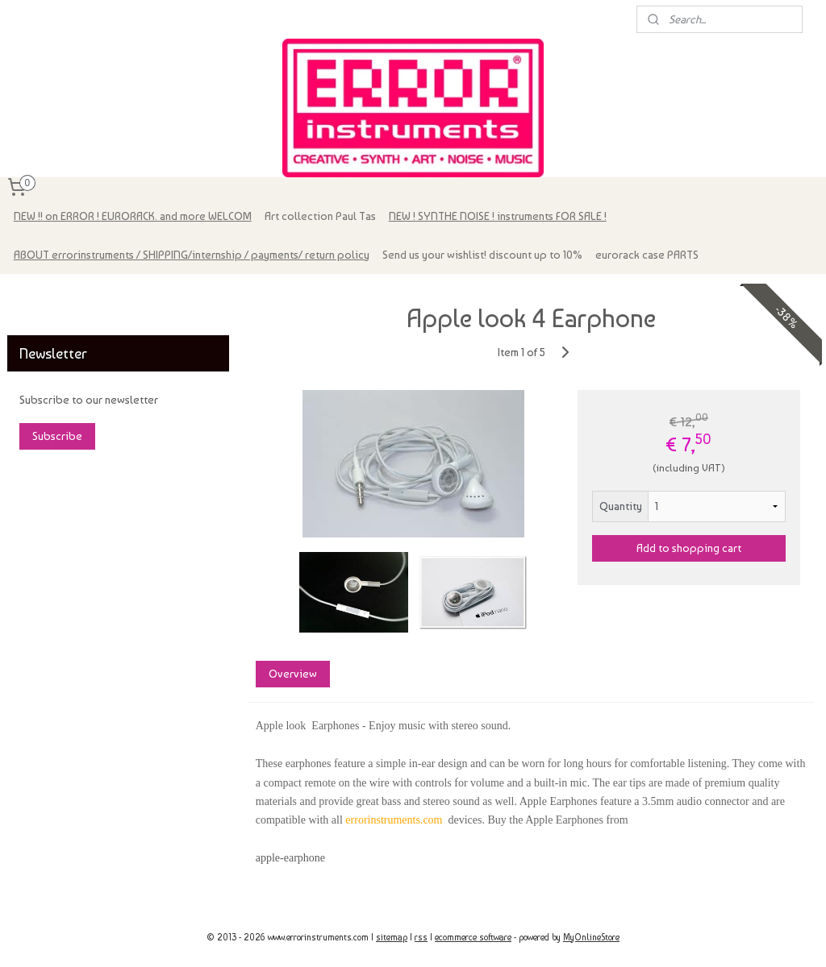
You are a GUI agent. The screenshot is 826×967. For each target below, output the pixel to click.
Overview (292, 674)
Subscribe (57, 436)
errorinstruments (57, 295)
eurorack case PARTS (647, 254)
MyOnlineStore (591, 937)
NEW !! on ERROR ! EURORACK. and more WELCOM (133, 216)
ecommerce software (473, 937)
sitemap (391, 937)
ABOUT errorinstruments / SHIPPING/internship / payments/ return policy (191, 254)
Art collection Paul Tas (320, 216)
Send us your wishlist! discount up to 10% (482, 254)
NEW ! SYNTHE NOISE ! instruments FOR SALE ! (498, 216)
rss (421, 937)
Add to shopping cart (688, 548)
